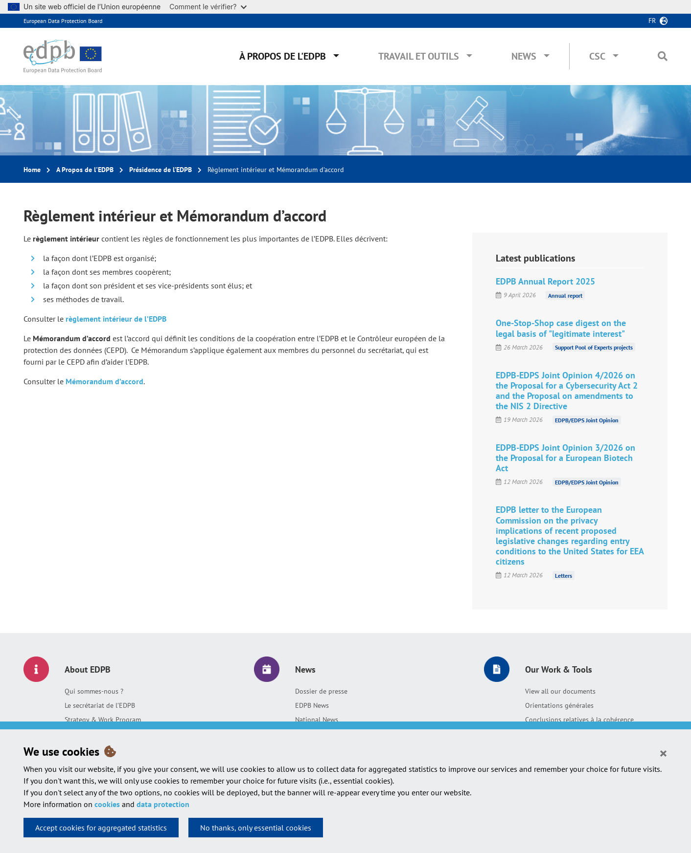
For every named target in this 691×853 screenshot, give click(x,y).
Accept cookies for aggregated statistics (101, 827)
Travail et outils (418, 56)
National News (316, 719)
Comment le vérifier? (207, 6)
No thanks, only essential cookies (255, 827)
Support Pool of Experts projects (594, 347)
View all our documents (560, 691)
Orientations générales (559, 705)
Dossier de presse (321, 691)
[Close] (663, 753)
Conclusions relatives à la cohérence (579, 719)
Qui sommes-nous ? (94, 691)
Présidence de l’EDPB (160, 169)
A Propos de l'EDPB (85, 169)
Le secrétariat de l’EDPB (100, 705)
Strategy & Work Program (103, 719)
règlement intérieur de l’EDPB (116, 319)
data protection (163, 804)
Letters (563, 575)
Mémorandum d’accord (104, 381)
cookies (107, 804)
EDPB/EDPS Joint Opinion (587, 419)
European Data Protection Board (62, 20)
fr (652, 20)
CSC (597, 56)
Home (32, 169)
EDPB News (312, 705)
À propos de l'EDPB (282, 56)
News (523, 56)
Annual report (565, 295)
